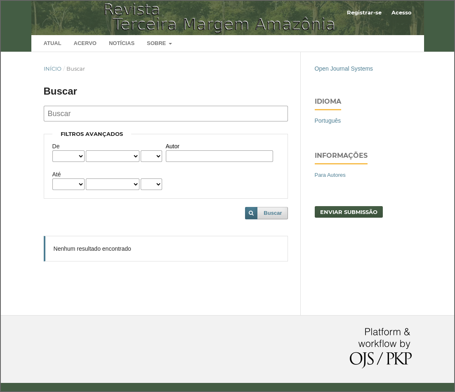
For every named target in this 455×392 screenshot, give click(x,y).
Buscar (273, 213)
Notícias (121, 43)
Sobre (157, 43)
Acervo (85, 43)
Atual (52, 43)
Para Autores (330, 175)
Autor (172, 146)
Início (52, 68)
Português (328, 120)
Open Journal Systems (344, 68)
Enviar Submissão (348, 212)
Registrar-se (364, 12)
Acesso (401, 12)
